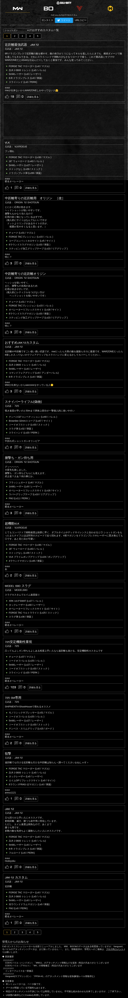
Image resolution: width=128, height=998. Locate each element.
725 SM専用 (13, 698)
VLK (7, 143)
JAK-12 (9, 809)
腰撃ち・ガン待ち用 (19, 458)
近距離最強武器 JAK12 (22, 45)
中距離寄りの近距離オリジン (25, 274)
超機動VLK (12, 524)
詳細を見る (33, 97)
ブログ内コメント (114, 949)
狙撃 (8, 754)
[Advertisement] (64, 120)
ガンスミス (47, 20)
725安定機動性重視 (18, 642)
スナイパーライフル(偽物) (23, 402)
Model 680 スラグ (18, 586)
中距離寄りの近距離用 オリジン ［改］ (35, 198)
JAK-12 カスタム (16, 877)
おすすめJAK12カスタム (22, 343)
